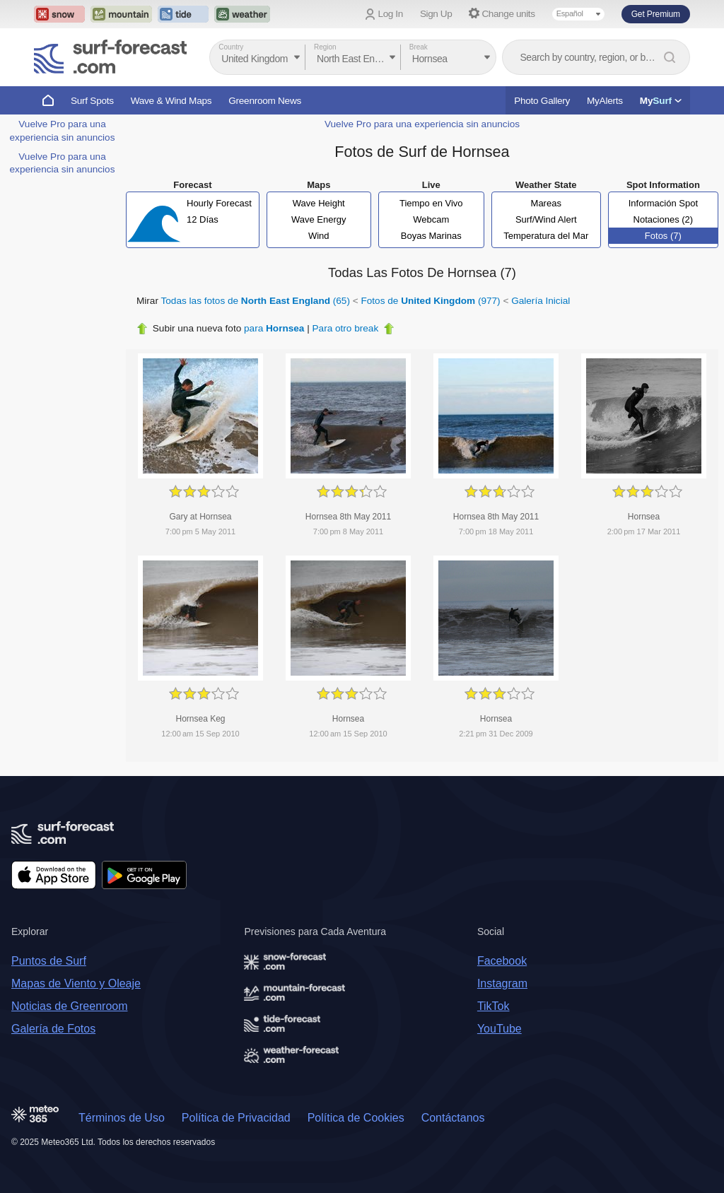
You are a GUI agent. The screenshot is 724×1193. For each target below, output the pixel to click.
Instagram (502, 983)
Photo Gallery (542, 100)
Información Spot (663, 203)
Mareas (546, 203)
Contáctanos (453, 1118)
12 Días (202, 219)
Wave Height (319, 203)
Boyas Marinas (431, 235)
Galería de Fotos (53, 1029)
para (274, 328)
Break (418, 47)
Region (325, 47)
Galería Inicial (540, 300)
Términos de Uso (121, 1118)
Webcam (431, 219)
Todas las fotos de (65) (255, 300)
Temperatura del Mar (545, 235)
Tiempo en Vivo (431, 203)
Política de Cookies (356, 1118)
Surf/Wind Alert (546, 219)
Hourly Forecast (219, 203)
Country (230, 47)
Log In (390, 13)
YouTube (499, 1029)
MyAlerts (605, 100)
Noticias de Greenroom (69, 1006)
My (661, 101)
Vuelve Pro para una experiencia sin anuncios (422, 124)
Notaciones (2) (664, 219)
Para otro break (346, 328)
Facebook (502, 961)
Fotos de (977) (430, 300)
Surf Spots (92, 100)
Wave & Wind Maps (171, 100)
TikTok (493, 1006)
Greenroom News (264, 100)
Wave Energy (318, 219)
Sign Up (436, 13)
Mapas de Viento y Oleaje (76, 983)
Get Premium (655, 14)
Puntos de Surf (48, 961)
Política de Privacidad (236, 1118)
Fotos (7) (663, 235)
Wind (318, 235)
